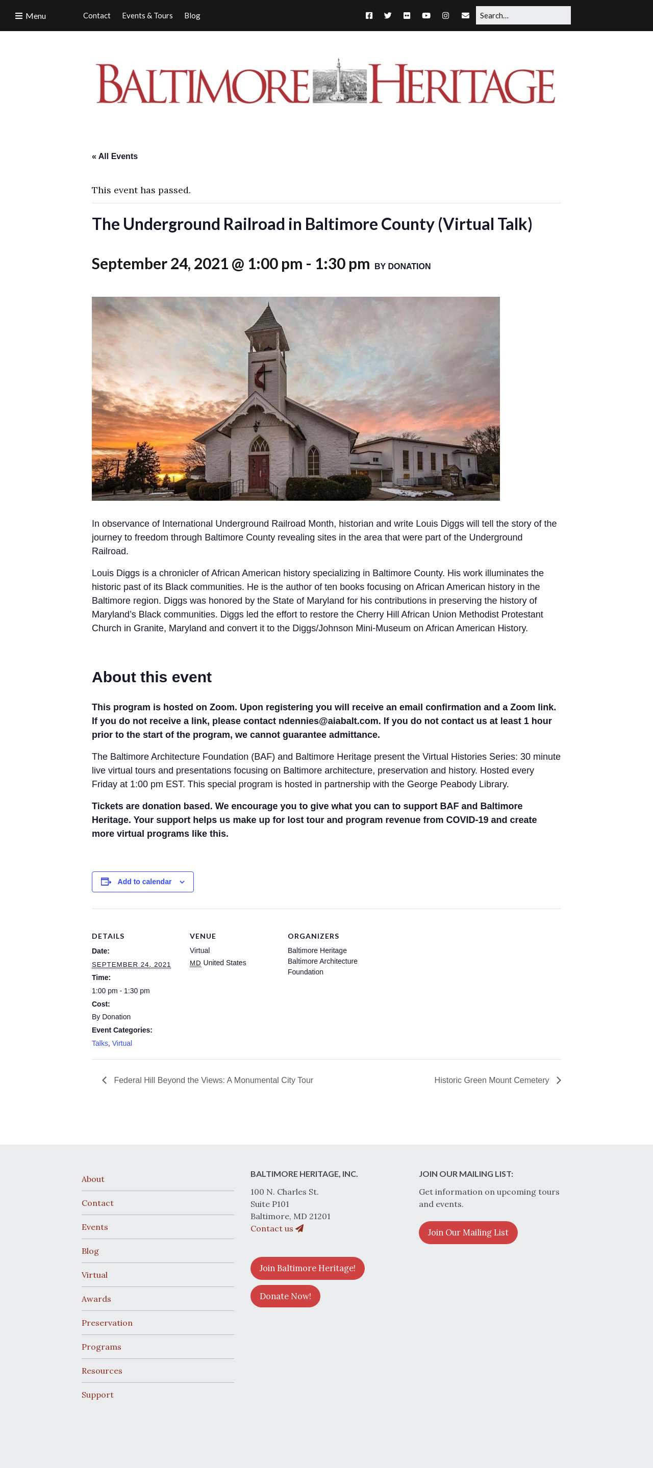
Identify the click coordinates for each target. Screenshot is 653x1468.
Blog (90, 1251)
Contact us (277, 1228)
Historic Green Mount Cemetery (493, 1080)
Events (95, 1227)
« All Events (115, 156)
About (93, 1179)
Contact (98, 1203)
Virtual (122, 1043)
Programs (101, 1347)
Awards (96, 1299)
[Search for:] (523, 15)
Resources (102, 1371)
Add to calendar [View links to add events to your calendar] (145, 882)
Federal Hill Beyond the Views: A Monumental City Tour (212, 1080)
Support (98, 1394)
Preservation (107, 1323)
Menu (36, 15)
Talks (100, 1043)
